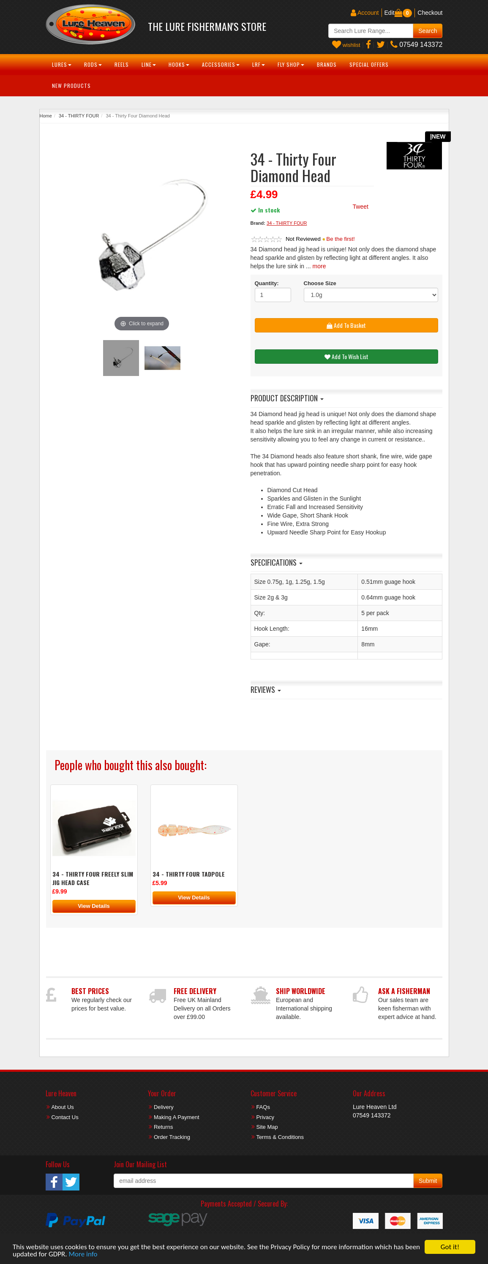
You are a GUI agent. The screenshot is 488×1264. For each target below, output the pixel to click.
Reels (122, 64)
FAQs (263, 1107)
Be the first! (340, 239)
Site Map (267, 1127)
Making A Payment (176, 1117)
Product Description (287, 397)
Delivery (164, 1107)
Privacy (265, 1117)
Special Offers (369, 64)
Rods (93, 64)
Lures (61, 64)
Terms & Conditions (280, 1137)
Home (46, 115)
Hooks (179, 64)
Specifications (277, 562)
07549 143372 (416, 44)
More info (83, 1254)
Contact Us (64, 1117)
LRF (258, 64)
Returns (163, 1127)
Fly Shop (291, 64)
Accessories (221, 64)
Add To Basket (346, 325)
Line (149, 64)
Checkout (429, 12)
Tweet (360, 206)
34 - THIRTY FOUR (79, 115)
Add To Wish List (346, 356)
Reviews (266, 689)
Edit (389, 12)
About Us (62, 1107)
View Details (94, 906)
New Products (71, 85)
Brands (327, 64)
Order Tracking (172, 1137)
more (319, 266)
